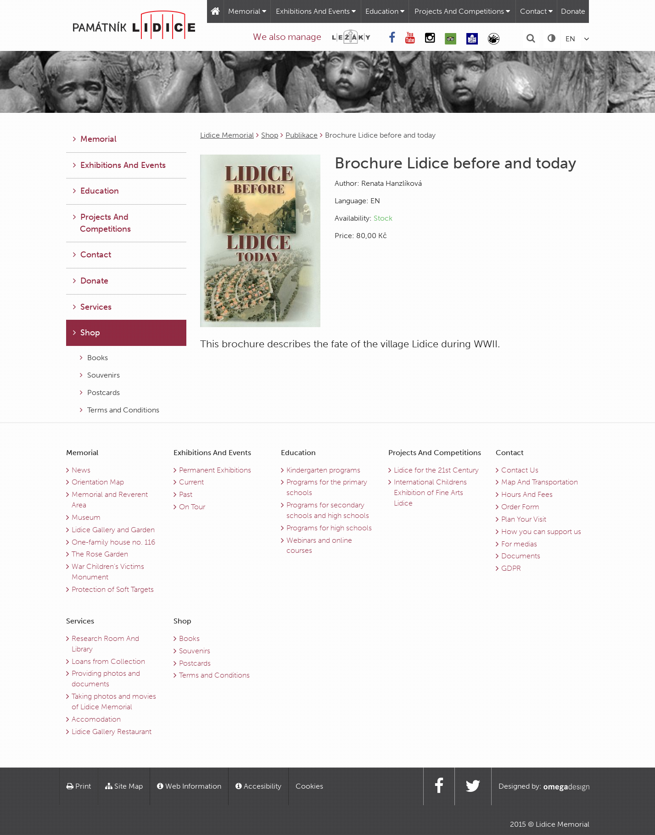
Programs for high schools (329, 527)
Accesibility (258, 786)
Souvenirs (100, 375)
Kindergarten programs (323, 470)
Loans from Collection (108, 661)
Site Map (124, 786)
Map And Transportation (539, 482)
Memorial (247, 11)
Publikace (302, 135)
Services (92, 307)
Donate (573, 11)
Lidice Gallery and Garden (113, 529)
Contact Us (519, 470)
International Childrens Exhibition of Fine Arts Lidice (430, 492)
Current (191, 482)
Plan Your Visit (523, 519)
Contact (536, 11)
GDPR (511, 568)
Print (79, 786)
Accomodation (96, 719)
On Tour (192, 506)
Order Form (520, 506)
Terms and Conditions (119, 410)
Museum (86, 517)
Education (384, 11)
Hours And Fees (527, 494)
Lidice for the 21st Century (436, 470)
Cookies (309, 786)
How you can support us (541, 531)
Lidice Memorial (227, 135)
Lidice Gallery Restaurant (111, 731)
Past (185, 494)
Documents (520, 555)
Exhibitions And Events (316, 11)
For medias (519, 544)
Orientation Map (98, 482)
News (81, 470)
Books (94, 357)
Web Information (189, 786)
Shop (269, 135)
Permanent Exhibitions (215, 470)
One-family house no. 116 (113, 542)
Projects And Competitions (462, 11)
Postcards (100, 392)
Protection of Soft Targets (113, 589)
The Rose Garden (100, 554)
